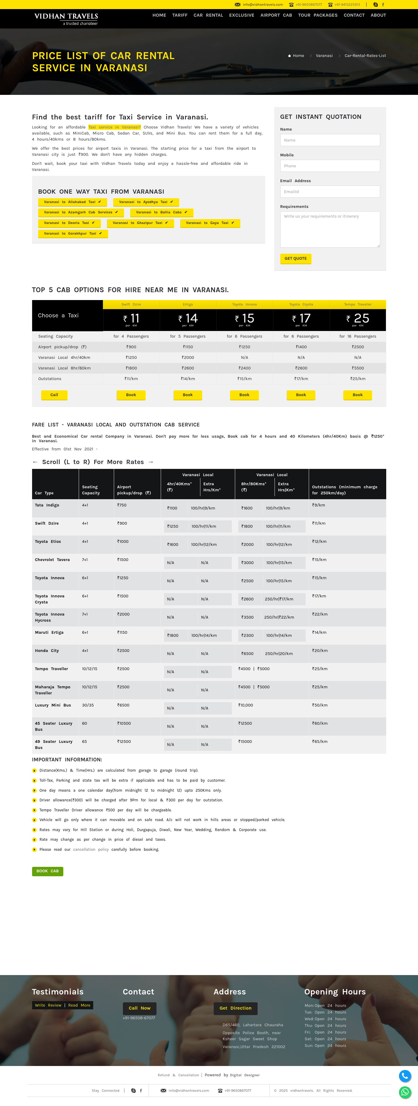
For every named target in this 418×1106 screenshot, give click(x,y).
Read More (79, 1005)
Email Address (295, 180)
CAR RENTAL (208, 15)
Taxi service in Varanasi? (114, 127)
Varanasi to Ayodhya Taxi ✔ (146, 202)
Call (54, 394)
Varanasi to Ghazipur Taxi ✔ (140, 223)
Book (131, 394)
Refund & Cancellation (178, 1075)
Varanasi (324, 55)
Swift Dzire (131, 304)
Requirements (294, 206)
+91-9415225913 (347, 4)
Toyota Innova (244, 304)
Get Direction (236, 1008)
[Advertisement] (209, 928)
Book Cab (48, 871)
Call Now (140, 1008)
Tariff (179, 15)
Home (298, 55)
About (378, 15)
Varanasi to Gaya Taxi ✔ (210, 223)
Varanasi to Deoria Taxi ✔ (69, 223)
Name (286, 129)
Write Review (48, 1005)
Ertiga (188, 304)
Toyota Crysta (301, 304)
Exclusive (242, 15)
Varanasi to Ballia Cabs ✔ (161, 212)
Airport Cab (276, 15)
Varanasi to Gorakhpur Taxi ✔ (73, 233)
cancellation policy (91, 849)
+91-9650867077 (309, 4)
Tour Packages (317, 15)
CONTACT (354, 15)
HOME (159, 15)
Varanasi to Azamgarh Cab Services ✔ (81, 212)
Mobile (287, 155)
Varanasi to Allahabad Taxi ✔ (72, 202)
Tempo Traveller (357, 304)
